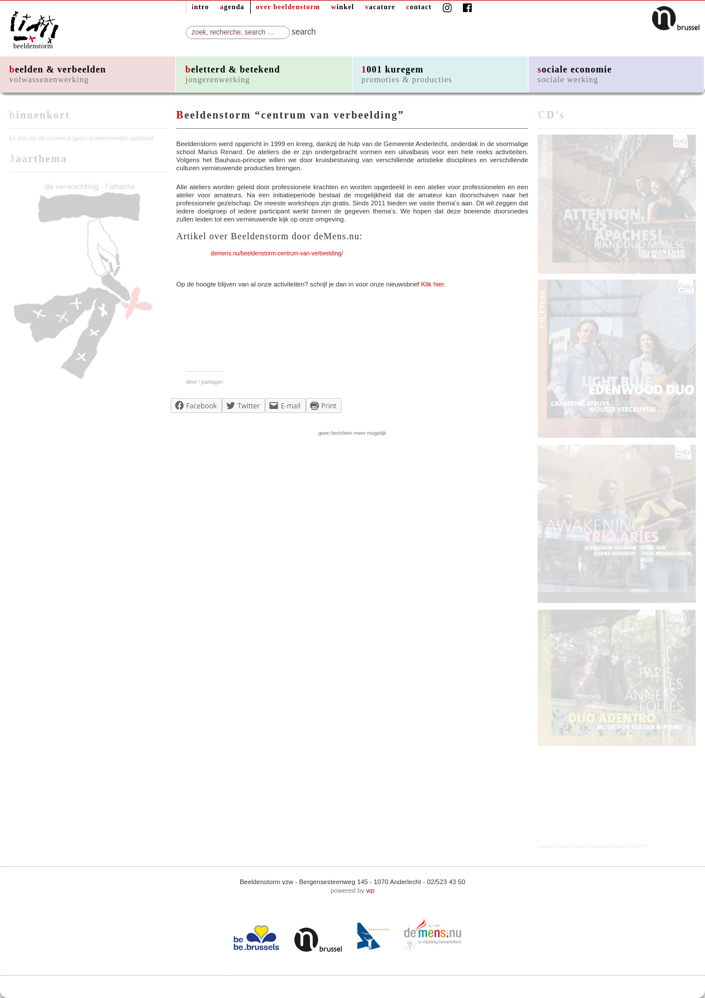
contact (418, 7)
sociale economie (575, 74)
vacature (380, 7)
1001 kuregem (407, 74)
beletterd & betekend (232, 74)
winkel (342, 7)
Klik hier (432, 284)
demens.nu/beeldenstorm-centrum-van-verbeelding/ (277, 253)
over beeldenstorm (288, 7)
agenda (232, 7)
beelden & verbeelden (57, 74)
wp (370, 890)
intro (200, 7)
